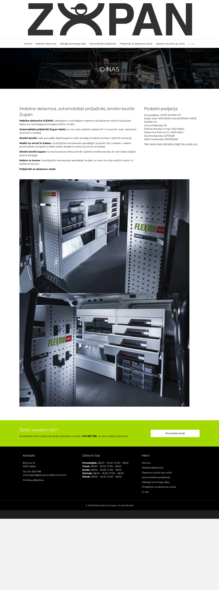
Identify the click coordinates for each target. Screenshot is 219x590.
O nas (191, 43)
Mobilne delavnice (46, 43)
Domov (28, 43)
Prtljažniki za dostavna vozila (136, 43)
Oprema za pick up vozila (170, 43)
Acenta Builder (126, 505)
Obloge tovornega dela (73, 43)
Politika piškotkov (33, 480)
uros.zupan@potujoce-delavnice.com (45, 474)
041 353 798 (34, 471)
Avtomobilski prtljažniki (102, 43)
